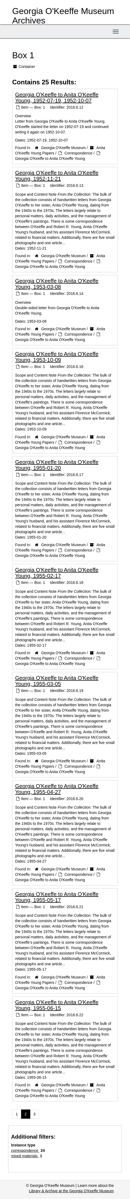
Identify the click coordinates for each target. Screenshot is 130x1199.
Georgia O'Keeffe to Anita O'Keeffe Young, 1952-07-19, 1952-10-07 (56, 98)
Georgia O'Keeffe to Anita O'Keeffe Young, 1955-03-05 (56, 681)
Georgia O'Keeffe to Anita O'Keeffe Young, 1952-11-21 (56, 176)
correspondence (25, 1150)
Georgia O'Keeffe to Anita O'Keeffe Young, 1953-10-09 (56, 357)
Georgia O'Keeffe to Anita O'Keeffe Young (50, 158)
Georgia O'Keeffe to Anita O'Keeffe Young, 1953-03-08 (56, 284)
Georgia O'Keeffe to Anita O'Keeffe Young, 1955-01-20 (56, 465)
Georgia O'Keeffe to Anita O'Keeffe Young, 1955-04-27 (56, 789)
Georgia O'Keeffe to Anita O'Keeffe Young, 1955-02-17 (56, 573)
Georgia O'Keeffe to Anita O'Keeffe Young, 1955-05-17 (56, 897)
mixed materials (25, 1156)
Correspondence (78, 153)
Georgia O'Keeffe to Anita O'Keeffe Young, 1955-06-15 (56, 1005)
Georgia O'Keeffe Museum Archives (63, 15)
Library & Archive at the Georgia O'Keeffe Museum (71, 1191)
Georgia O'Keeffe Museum (63, 148)
